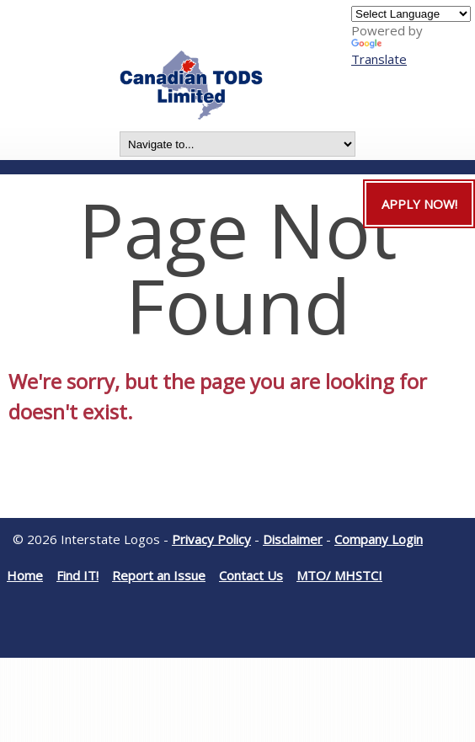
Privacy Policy (211, 539)
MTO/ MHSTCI (339, 575)
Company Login (378, 539)
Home (25, 575)
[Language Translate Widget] (411, 14)
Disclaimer (293, 539)
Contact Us (251, 575)
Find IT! (77, 575)
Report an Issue (158, 575)
